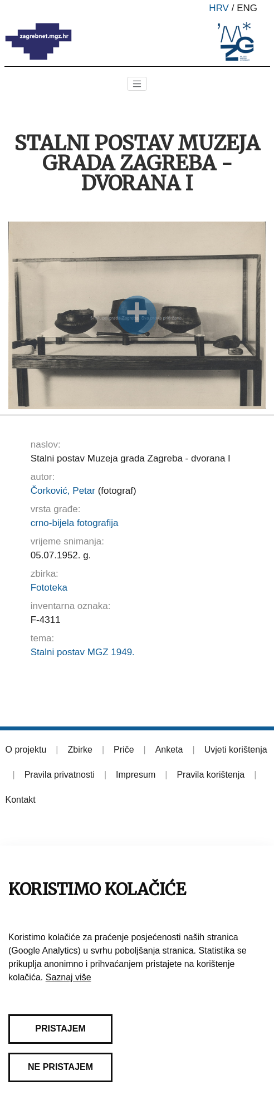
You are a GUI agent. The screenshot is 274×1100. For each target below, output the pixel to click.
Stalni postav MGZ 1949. (83, 652)
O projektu (26, 749)
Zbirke (79, 749)
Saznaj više (68, 977)
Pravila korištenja (210, 774)
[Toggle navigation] (137, 84)
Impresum (135, 774)
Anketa (169, 749)
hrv (219, 8)
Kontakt (21, 799)
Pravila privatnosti (60, 774)
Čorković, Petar (63, 490)
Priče (124, 749)
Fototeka (49, 587)
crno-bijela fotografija (75, 523)
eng (247, 8)
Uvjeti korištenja (235, 749)
